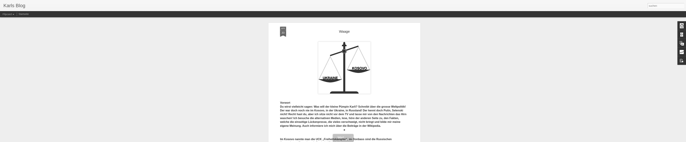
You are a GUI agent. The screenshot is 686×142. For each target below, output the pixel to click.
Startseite (24, 14)
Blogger (355, 140)
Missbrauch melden (368, 140)
